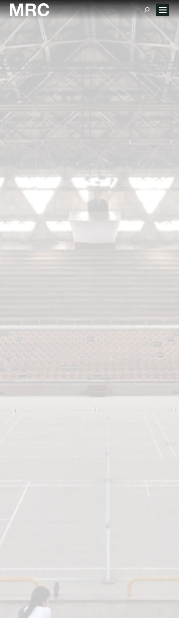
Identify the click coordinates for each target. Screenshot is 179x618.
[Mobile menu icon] (162, 10)
